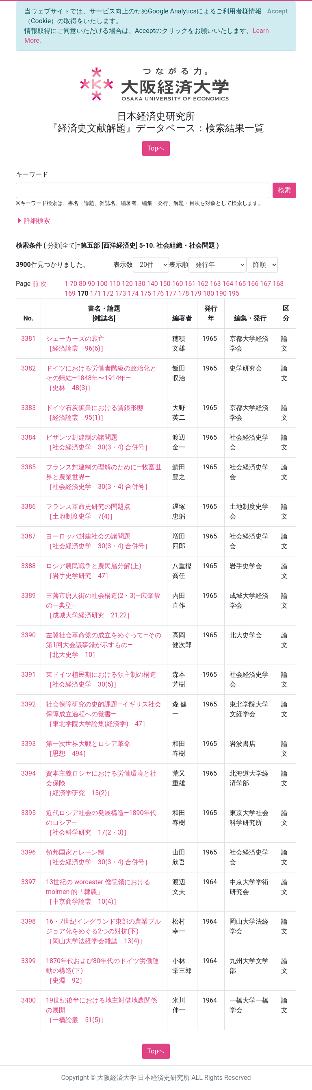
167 (265, 284)
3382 (28, 368)
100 (102, 284)
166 (252, 284)
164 (227, 284)
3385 (28, 467)
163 (215, 284)
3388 (28, 566)
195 (233, 293)
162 (202, 284)
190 (221, 293)
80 (82, 284)
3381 (28, 338)
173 (120, 293)
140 (152, 284)
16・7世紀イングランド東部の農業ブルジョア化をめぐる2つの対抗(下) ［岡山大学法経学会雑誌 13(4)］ (103, 931)
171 (95, 293)
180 (208, 293)
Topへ (156, 148)
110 (114, 284)
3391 (28, 674)
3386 (28, 506)
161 (190, 284)
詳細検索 (33, 221)
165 (240, 284)
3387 (28, 536)
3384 (28, 437)
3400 (28, 1000)
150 (165, 284)
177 (170, 293)
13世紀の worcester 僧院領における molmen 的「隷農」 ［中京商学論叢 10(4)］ (99, 891)
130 (139, 284)
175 (145, 293)
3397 (28, 882)
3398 (28, 921)
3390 (28, 635)
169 (70, 293)
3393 (28, 744)
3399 (28, 961)
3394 (28, 773)
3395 (28, 813)
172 (107, 293)
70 (73, 284)
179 (196, 293)
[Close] (277, 11)
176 (158, 293)
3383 (28, 408)
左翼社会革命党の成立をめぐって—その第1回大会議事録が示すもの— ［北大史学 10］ (104, 644)
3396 (28, 852)
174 (133, 293)
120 (127, 284)
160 (177, 284)
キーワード (32, 174)
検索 (284, 190)
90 (91, 284)
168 (278, 284)
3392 (28, 704)
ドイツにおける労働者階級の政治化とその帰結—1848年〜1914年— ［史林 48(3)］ (101, 378)
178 (183, 293)
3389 (28, 596)
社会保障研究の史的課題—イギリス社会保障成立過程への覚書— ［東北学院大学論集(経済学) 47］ (104, 714)
